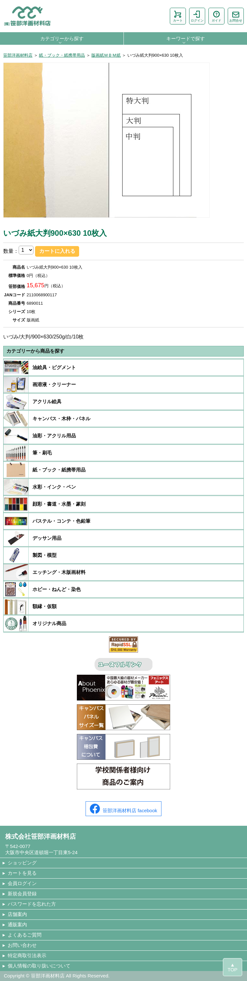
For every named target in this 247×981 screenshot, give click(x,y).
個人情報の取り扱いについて (39, 965)
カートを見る (22, 873)
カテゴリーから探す (62, 38)
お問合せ (235, 16)
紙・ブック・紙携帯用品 (62, 55)
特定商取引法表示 (27, 955)
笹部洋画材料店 (17, 55)
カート (178, 16)
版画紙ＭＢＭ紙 (106, 55)
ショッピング (22, 862)
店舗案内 (17, 914)
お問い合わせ (22, 945)
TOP (233, 969)
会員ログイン (22, 883)
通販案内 (17, 924)
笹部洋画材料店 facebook (123, 809)
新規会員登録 (22, 893)
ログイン (197, 16)
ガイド (216, 16)
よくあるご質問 (24, 935)
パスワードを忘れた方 (32, 904)
